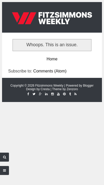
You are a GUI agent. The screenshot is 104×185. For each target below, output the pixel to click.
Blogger (88, 85)
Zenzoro (72, 89)
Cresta (45, 89)
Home (52, 59)
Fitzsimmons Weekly (49, 85)
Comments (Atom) (50, 71)
